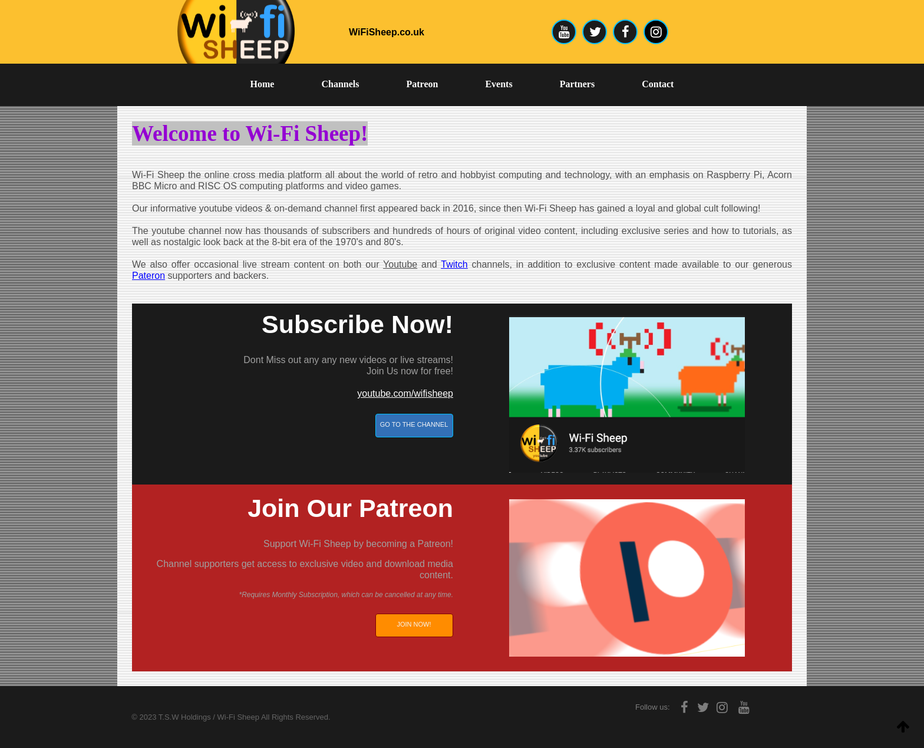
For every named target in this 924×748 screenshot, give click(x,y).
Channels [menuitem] (340, 84)
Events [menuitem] (498, 84)
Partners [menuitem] (577, 84)
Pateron (148, 276)
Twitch (454, 264)
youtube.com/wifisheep (405, 393)
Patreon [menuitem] (422, 84)
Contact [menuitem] (658, 84)
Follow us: (652, 707)
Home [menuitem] (262, 84)
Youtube (400, 264)
